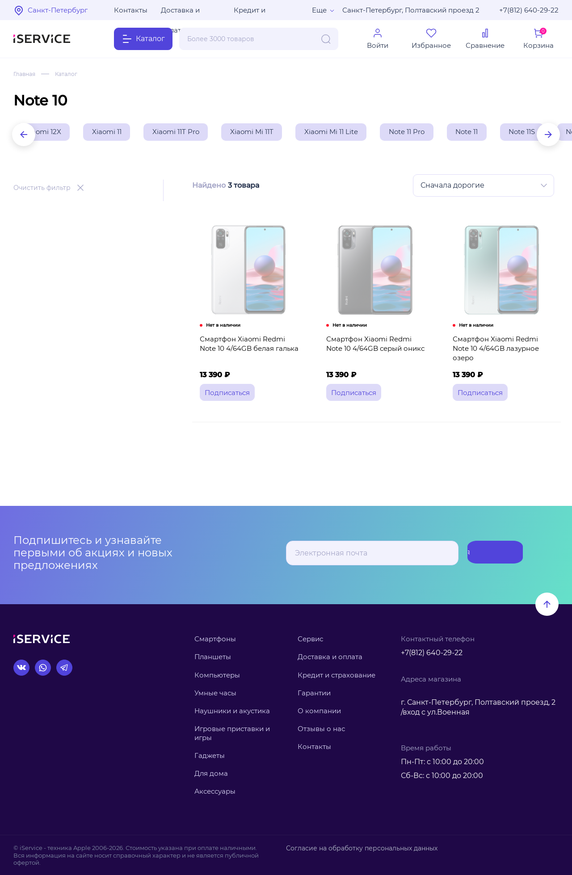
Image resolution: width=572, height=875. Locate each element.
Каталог (71, 74)
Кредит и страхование (336, 675)
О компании (319, 711)
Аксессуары (215, 791)
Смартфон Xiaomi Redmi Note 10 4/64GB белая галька (249, 354)
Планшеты (212, 656)
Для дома (211, 773)
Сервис (310, 639)
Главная (26, 74)
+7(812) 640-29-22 (529, 10)
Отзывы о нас (321, 728)
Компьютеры (217, 675)
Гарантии (314, 693)
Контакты (130, 10)
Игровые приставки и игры (232, 733)
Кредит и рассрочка (252, 13)
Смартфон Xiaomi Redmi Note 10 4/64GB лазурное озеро (502, 354)
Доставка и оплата (180, 13)
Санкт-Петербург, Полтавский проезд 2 (410, 10)
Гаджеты (209, 755)
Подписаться (487, 553)
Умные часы (215, 693)
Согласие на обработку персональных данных (356, 847)
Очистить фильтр (42, 189)
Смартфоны (215, 639)
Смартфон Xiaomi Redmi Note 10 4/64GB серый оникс (375, 354)
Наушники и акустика (232, 711)
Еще (319, 10)
